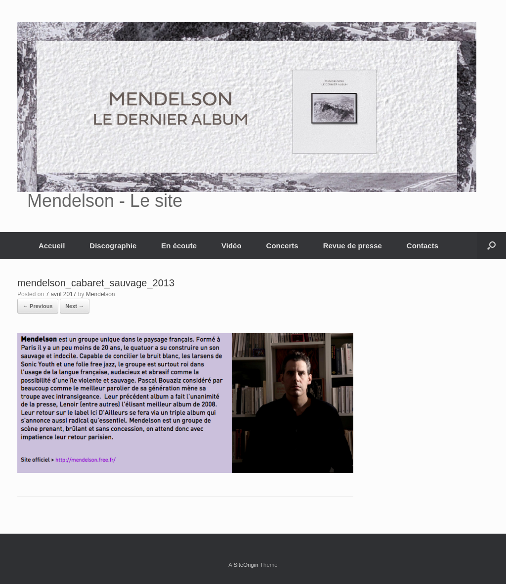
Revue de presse (352, 245)
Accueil (52, 245)
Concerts (282, 245)
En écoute (179, 245)
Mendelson (100, 294)
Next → (74, 306)
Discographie (112, 245)
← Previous (38, 306)
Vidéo (231, 245)
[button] (491, 245)
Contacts (422, 245)
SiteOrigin (245, 565)
